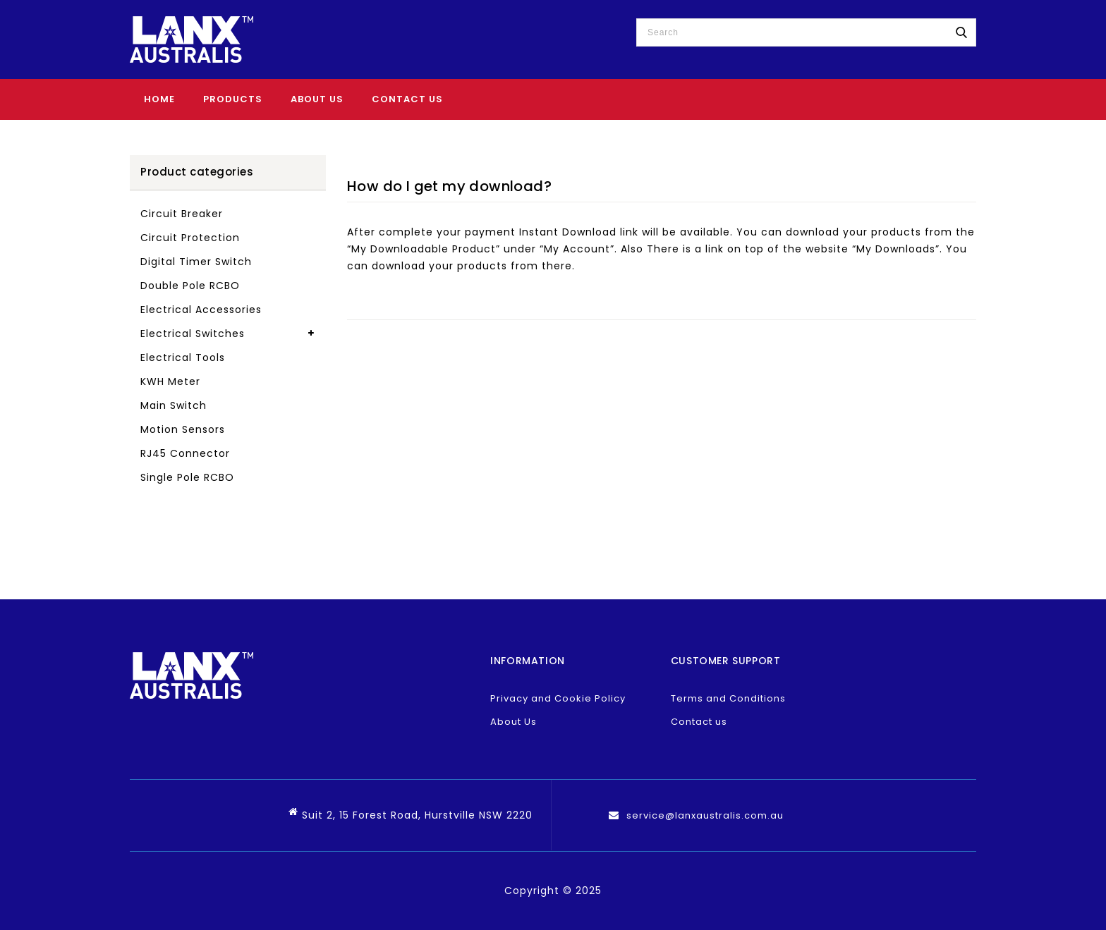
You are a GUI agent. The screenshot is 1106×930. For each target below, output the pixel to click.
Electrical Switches (192, 333)
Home (159, 99)
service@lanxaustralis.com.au (705, 815)
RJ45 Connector (185, 453)
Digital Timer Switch (196, 262)
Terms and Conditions (728, 698)
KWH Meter (170, 381)
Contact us (699, 721)
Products (232, 99)
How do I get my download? (449, 186)
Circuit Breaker (181, 214)
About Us (317, 99)
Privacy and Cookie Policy (558, 698)
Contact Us (407, 99)
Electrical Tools (182, 357)
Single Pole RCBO (187, 477)
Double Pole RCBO (190, 286)
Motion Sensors (182, 429)
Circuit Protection (190, 238)
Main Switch (173, 405)
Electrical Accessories (201, 309)
